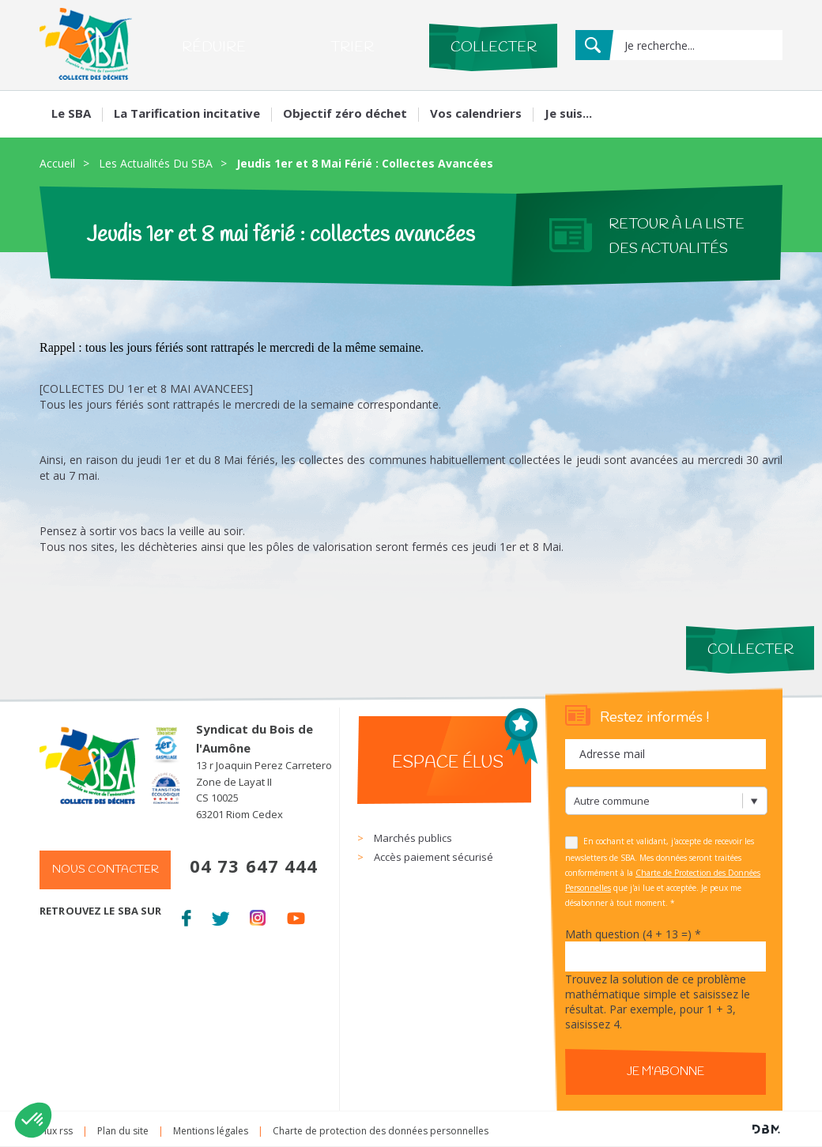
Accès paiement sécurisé (433, 857)
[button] (33, 1120)
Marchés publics (413, 838)
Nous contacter (105, 869)
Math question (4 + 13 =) (633, 933)
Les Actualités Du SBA (156, 163)
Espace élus (447, 763)
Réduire (214, 47)
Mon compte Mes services (710, 111)
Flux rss (56, 1131)
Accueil (57, 163)
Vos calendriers (476, 113)
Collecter (494, 47)
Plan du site (123, 1131)
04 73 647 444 (254, 865)
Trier (352, 47)
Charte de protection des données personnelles (380, 1131)
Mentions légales (210, 1131)
